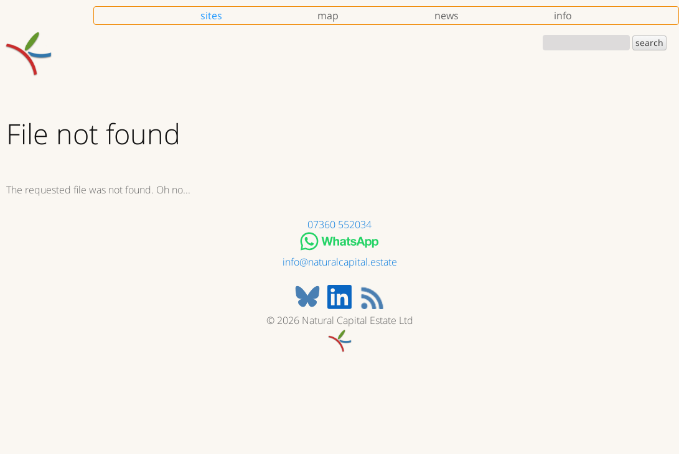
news (446, 15)
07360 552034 (339, 224)
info (563, 15)
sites (211, 15)
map (328, 15)
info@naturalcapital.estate (340, 262)
